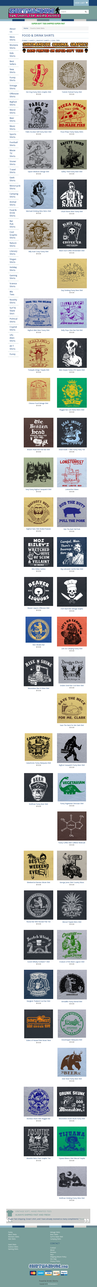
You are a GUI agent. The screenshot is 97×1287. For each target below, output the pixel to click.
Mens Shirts (12, 38)
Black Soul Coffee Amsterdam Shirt (72, 251)
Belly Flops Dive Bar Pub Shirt (72, 330)
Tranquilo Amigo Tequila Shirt (38, 370)
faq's (52, 1254)
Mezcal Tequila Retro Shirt (71, 922)
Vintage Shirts (13, 87)
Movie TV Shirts (12, 153)
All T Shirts (12, 347)
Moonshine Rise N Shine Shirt (38, 688)
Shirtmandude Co (52, 1284)
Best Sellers (13, 62)
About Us (13, 30)
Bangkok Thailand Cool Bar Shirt (38, 1001)
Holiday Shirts (13, 268)
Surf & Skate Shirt (13, 310)
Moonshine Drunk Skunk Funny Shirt (72, 1119)
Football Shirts (14, 144)
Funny (12, 354)
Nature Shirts (13, 244)
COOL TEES (55, 40)
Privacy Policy (55, 1261)
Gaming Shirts (13, 277)
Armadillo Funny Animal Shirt (71, 1001)
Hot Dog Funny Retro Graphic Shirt (38, 92)
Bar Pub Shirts (12, 224)
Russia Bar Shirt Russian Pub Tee (39, 922)
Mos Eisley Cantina (38, 569)
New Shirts (12, 71)
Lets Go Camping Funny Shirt (71, 648)
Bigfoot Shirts (13, 103)
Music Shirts (12, 127)
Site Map (53, 1259)
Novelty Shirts (13, 301)
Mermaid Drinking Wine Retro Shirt (38, 211)
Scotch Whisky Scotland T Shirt (38, 962)
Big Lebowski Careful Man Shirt (72, 569)
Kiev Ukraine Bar (39, 645)
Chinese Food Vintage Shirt (38, 403)
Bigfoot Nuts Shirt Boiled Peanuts (38, 529)
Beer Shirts (12, 119)
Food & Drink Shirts (13, 213)
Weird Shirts (12, 111)
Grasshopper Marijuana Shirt (71, 1040)
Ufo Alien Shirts (12, 338)
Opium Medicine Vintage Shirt (38, 171)
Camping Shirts (14, 195)
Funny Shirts (12, 79)
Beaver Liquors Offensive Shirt (39, 608)
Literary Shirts (13, 252)
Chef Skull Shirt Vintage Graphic (72, 609)
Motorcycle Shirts (14, 187)
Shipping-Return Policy (58, 1257)
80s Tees (12, 293)
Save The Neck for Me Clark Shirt (72, 725)
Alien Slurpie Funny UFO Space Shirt (72, 370)
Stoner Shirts (13, 163)
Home (26, 28)
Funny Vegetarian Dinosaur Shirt (72, 803)
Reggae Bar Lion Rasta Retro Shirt (71, 410)
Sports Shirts (13, 135)
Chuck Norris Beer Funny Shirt (72, 211)
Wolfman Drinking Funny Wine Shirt (72, 1198)
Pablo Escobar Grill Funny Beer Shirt (39, 132)
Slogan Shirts (13, 260)
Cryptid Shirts (13, 328)
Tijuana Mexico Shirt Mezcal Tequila (72, 1158)
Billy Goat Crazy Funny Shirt (38, 251)
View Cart (81, 2)
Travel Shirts (13, 171)
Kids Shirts (12, 54)
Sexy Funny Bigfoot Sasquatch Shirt (38, 489)
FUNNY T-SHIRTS (28, 40)
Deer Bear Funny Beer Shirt (72, 1079)
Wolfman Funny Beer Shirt (38, 804)
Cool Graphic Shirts (13, 235)
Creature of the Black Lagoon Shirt (71, 962)
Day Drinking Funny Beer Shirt (72, 290)
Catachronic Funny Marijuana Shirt (38, 763)
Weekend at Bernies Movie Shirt (38, 882)
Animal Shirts (13, 203)
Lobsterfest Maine (72, 489)
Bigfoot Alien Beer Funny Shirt (39, 330)
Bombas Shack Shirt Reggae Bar (38, 1119)
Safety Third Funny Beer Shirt (71, 171)
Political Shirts (13, 320)
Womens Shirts (14, 46)
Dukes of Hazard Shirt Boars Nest (38, 1040)
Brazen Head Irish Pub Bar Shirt (38, 449)
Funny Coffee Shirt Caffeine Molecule (71, 843)
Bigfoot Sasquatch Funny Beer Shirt (72, 765)
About (52, 1250)
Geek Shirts (12, 179)
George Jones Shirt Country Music (72, 882)
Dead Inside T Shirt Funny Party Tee (72, 449)
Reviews (53, 1252)
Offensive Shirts (14, 95)
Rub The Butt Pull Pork (72, 529)
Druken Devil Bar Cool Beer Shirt (72, 685)
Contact (53, 1248)
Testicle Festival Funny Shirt (72, 92)
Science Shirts (13, 285)
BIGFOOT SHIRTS (43, 40)
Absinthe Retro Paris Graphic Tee (39, 1158)
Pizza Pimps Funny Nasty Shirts (71, 132)
